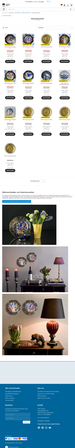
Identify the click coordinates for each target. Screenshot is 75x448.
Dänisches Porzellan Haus (7, 5)
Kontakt (40, 405)
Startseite (11, 12)
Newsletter (9, 405)
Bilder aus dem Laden (44, 398)
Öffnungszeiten (42, 396)
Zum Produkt (10, 61)
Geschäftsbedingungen (12, 393)
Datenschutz (9, 396)
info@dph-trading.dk (44, 421)
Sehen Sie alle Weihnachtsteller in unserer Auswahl (17, 201)
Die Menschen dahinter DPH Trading (48, 391)
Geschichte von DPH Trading (46, 393)
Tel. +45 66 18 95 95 (43, 417)
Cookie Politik (9, 400)
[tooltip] (10, 47)
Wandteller (18, 12)
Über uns (41, 388)
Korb (71, 5)
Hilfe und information (12, 388)
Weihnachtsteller (25, 12)
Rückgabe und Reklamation (13, 391)
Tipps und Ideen (10, 398)
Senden (26, 422)
